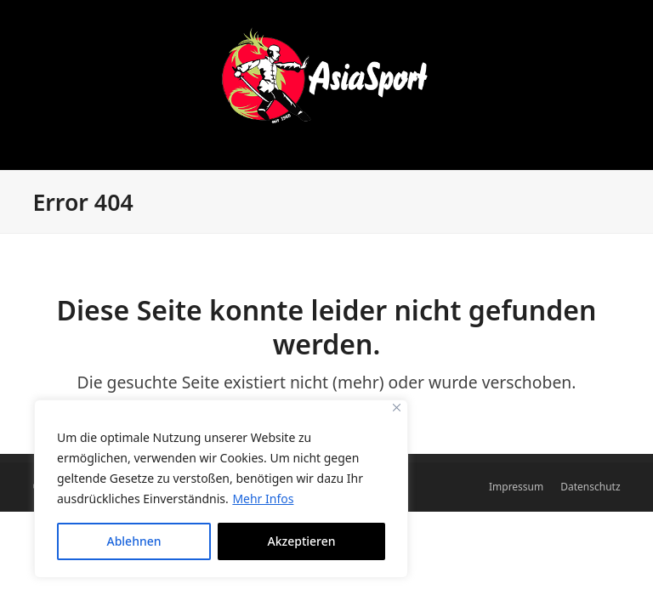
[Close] (396, 407)
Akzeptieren (302, 541)
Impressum (516, 486)
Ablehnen (133, 541)
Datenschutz (590, 486)
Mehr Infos (262, 498)
